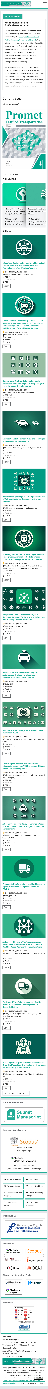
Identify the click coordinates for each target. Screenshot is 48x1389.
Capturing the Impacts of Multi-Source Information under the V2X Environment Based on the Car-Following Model (23, 766)
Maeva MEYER (11, 274)
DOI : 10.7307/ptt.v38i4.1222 (16, 951)
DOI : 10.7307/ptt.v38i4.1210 (16, 563)
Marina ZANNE (11, 335)
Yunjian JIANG (21, 1014)
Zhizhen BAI (10, 508)
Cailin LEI (36, 835)
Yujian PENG (19, 739)
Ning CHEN (34, 568)
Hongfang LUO (30, 739)
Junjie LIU (36, 953)
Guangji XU (18, 626)
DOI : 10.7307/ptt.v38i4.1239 (16, 390)
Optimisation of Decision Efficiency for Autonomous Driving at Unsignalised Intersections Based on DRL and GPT (20, 675)
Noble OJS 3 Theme (37, 1383)
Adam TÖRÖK (23, 335)
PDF (7, 286)
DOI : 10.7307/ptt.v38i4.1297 (16, 332)
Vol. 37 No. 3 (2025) (13, 224)
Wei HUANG (32, 566)
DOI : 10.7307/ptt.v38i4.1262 (16, 833)
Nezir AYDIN (37, 448)
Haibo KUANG (31, 508)
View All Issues (16, 1093)
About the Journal (12, 16)
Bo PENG (28, 835)
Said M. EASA (14, 568)
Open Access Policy (10, 1203)
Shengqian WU (22, 1074)
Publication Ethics (34, 1186)
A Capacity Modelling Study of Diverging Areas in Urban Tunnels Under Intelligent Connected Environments (23, 826)
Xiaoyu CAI (9, 835)
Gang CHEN (10, 1014)
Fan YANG (9, 626)
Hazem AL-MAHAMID (26, 393)
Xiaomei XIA (10, 1074)
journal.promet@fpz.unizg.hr (14, 1356)
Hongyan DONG (11, 896)
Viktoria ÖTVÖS (11, 393)
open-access (33, 1370)
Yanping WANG (8, 838)
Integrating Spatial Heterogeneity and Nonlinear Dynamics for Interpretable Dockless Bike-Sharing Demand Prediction (23, 617)
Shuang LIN (24, 568)
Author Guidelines (12, 1179)
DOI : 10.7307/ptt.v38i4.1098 (16, 624)
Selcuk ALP (26, 448)
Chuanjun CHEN (11, 953)
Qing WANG (10, 775)
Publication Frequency (32, 1203)
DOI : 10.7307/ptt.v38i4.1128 (16, 737)
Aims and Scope (12, 1186)
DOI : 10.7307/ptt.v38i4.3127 (16, 272)
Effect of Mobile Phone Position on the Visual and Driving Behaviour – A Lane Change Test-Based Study (20, 211)
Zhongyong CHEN (34, 1014)
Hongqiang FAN (25, 953)
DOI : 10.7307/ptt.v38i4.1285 (16, 1011)
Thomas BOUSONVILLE (26, 274)
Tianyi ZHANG (33, 1074)
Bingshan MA (8, 1016)
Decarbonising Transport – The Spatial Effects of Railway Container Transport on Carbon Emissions (23, 499)
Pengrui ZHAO (32, 775)
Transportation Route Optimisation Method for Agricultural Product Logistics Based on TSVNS (24, 886)
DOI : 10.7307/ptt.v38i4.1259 (16, 445)
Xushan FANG (10, 566)
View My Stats (24, 1330)
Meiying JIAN (20, 775)
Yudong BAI (19, 835)
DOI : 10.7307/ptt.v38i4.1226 (16, 681)
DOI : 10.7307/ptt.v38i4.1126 (16, 772)
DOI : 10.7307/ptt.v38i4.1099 (16, 893)
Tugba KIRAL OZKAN (13, 448)
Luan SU (17, 1016)
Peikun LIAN (22, 566)
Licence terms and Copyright (13, 1194)
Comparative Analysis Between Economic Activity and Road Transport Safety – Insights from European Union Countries (23, 383)
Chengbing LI (11, 778)
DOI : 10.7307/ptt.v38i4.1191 (15, 1071)
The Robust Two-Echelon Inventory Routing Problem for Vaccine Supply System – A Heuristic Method (22, 1004)
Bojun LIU (9, 684)
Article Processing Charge (34, 1194)
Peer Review (32, 1179)
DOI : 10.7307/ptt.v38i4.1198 (16, 505)
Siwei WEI (9, 739)
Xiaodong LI (20, 508)
